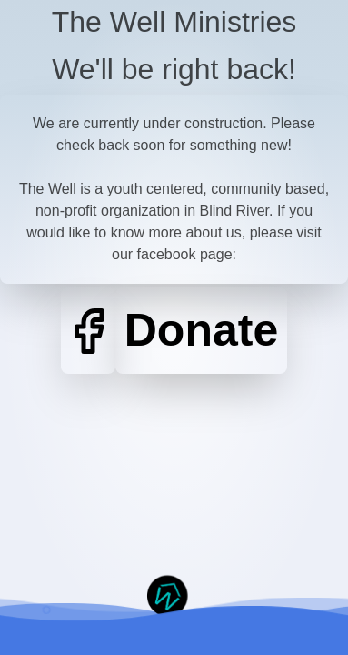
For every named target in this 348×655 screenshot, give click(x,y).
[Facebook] (88, 330)
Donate (201, 330)
